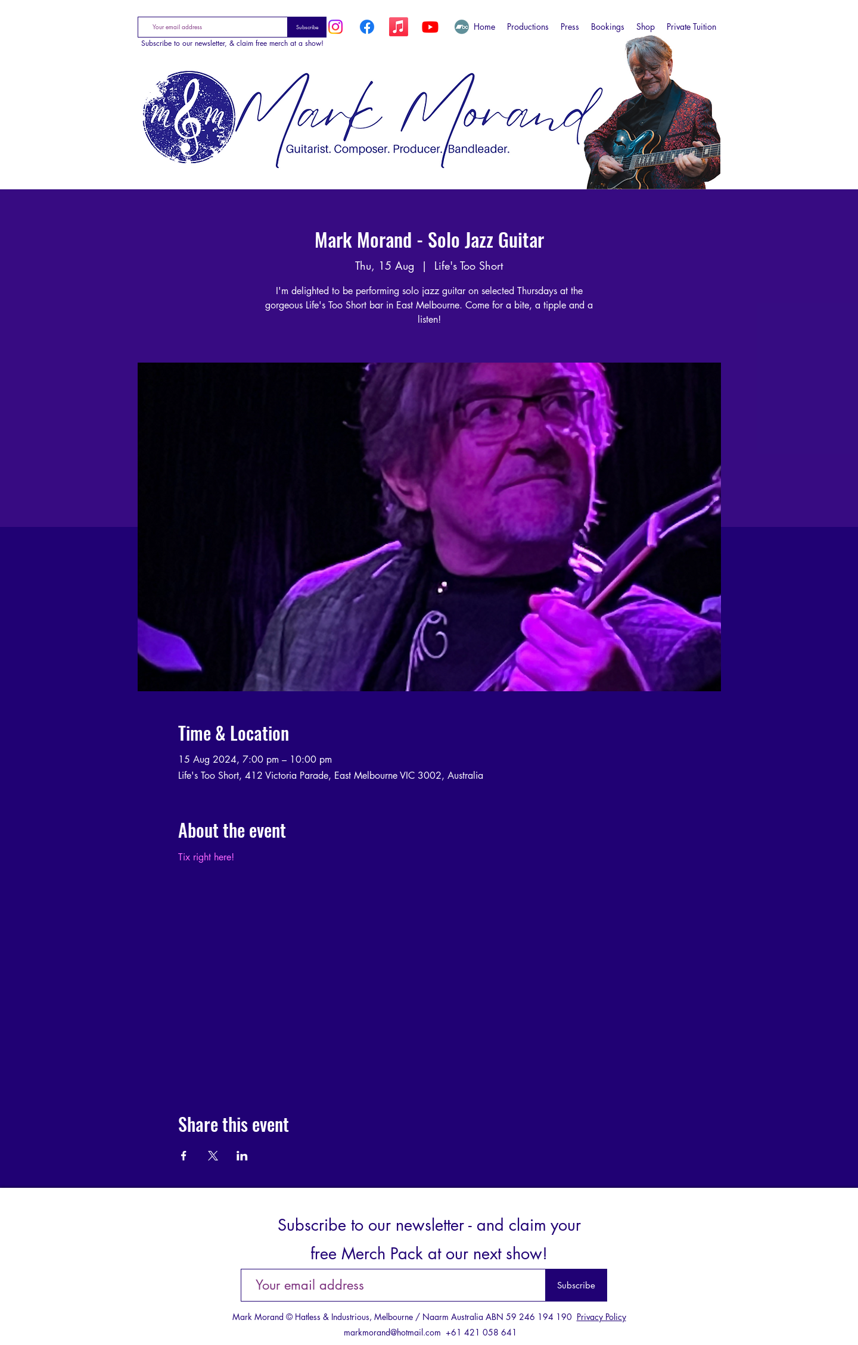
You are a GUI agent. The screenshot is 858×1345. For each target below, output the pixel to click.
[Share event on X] (213, 1155)
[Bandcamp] (461, 26)
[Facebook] (367, 26)
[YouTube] (430, 26)
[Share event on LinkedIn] (242, 1155)
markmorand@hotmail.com (392, 1332)
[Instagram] (335, 26)
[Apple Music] (398, 26)
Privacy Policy (601, 1316)
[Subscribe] (307, 27)
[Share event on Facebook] (183, 1155)
